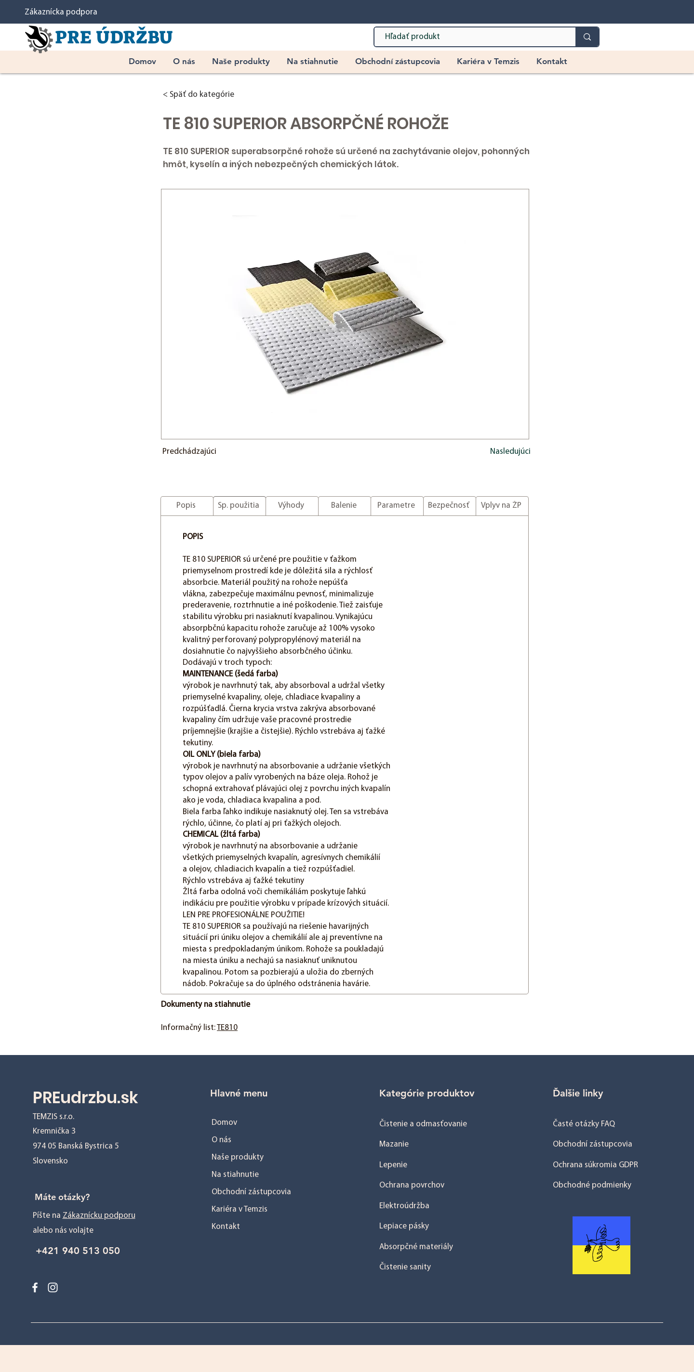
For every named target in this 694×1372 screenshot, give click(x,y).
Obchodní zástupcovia (251, 1192)
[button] (242, 61)
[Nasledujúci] (506, 452)
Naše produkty (238, 1157)
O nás (221, 1140)
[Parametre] (397, 505)
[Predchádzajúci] (194, 452)
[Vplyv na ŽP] (502, 505)
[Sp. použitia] (239, 505)
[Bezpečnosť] (449, 505)
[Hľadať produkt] (470, 37)
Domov (224, 1123)
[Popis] (187, 505)
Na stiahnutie (235, 1175)
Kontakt (226, 1227)
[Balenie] (344, 505)
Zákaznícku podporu (99, 1216)
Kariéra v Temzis (239, 1209)
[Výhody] (292, 505)
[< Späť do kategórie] (214, 95)
